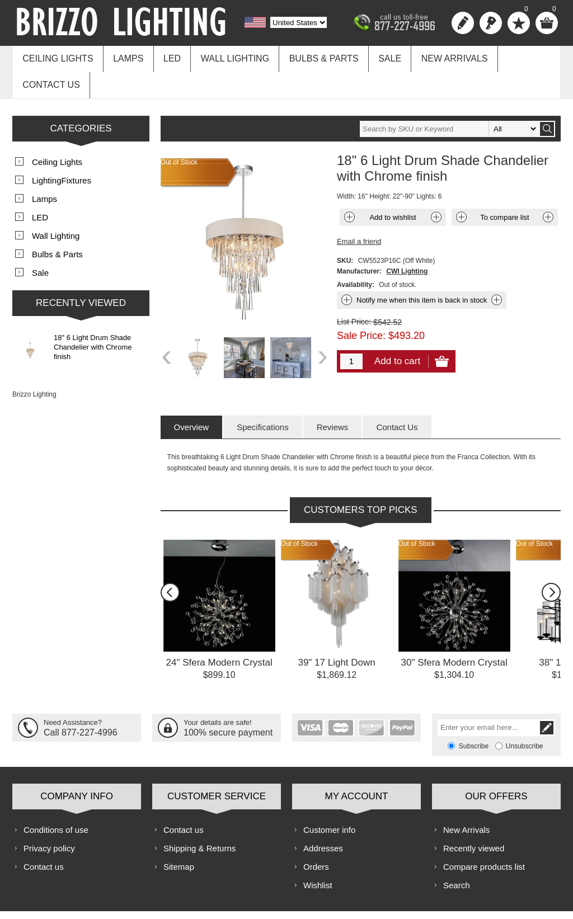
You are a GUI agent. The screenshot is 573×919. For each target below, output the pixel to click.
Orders (316, 836)
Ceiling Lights (56, 57)
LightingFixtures (61, 150)
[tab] (192, 396)
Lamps (124, 57)
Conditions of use (56, 799)
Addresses (323, 818)
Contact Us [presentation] (396, 397)
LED (166, 57)
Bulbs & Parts (312, 57)
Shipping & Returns (199, 818)
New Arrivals (438, 57)
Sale (375, 57)
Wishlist (317, 855)
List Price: (354, 291)
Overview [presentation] (191, 397)
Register (463, 23)
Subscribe (474, 716)
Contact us (517, 57)
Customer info (329, 799)
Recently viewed (473, 818)
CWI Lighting (407, 241)
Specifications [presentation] (263, 397)
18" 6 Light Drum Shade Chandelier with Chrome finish (92, 317)
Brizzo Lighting (34, 364)
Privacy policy (49, 818)
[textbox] (449, 99)
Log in (491, 23)
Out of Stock (299, 513)
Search (456, 855)
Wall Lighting (226, 57)
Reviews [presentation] (333, 397)
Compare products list (484, 836)
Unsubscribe (524, 716)
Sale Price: (361, 305)
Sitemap (178, 836)
